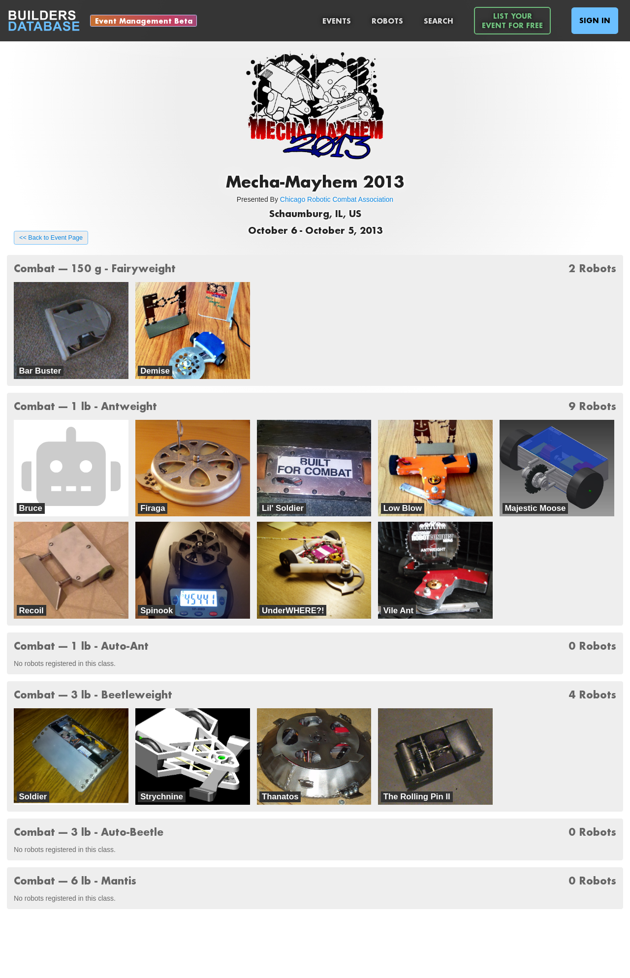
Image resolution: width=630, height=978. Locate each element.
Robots (387, 21)
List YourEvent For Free (512, 20)
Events (336, 21)
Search (438, 21)
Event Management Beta (143, 21)
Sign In (594, 20)
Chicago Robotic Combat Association (336, 199)
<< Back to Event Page (51, 237)
